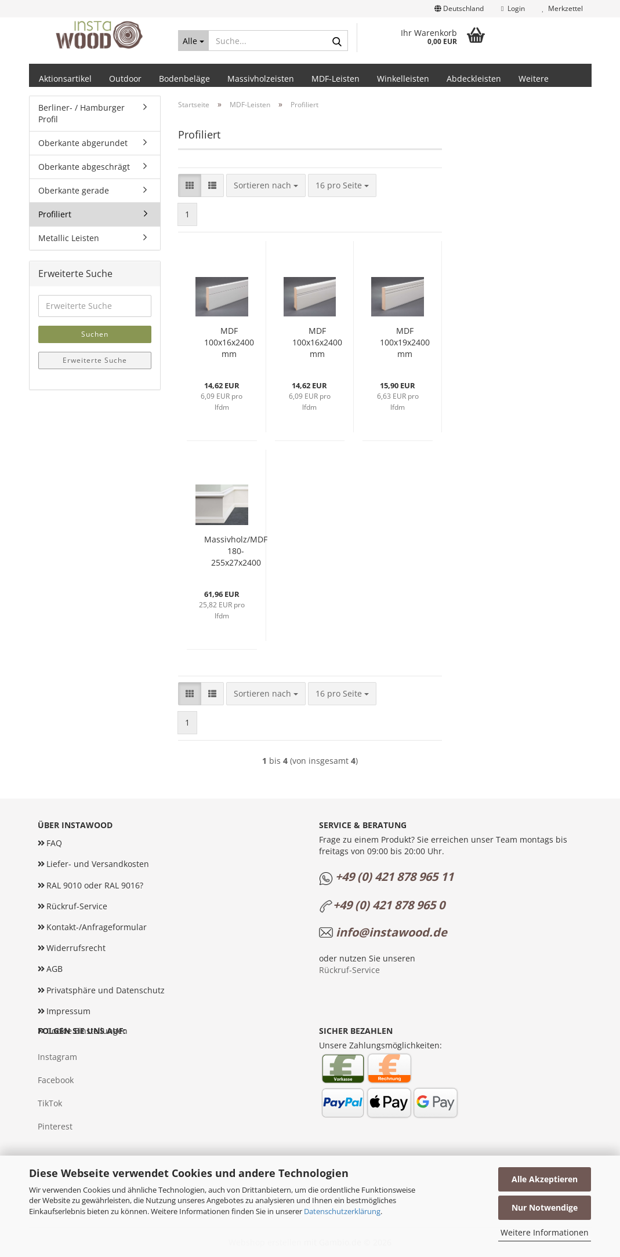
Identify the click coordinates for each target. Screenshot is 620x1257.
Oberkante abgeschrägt (84, 166)
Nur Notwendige (545, 1207)
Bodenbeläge (184, 78)
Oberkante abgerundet (83, 142)
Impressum (68, 1010)
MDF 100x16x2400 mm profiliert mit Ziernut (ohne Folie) (229, 342)
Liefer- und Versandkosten (97, 863)
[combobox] (266, 185)
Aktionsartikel (65, 78)
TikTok (50, 1103)
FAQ (54, 842)
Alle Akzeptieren (545, 1179)
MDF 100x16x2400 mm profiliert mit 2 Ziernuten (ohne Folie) (317, 342)
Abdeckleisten (474, 78)
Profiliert (54, 214)
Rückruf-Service (76, 906)
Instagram (57, 1056)
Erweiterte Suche (95, 360)
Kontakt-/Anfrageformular (96, 926)
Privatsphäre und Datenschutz (105, 990)
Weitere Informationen (545, 1232)
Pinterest (55, 1126)
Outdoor (125, 78)
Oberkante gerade (73, 190)
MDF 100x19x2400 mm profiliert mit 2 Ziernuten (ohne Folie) (405, 342)
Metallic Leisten (68, 237)
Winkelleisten (403, 78)
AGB (54, 968)
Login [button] (512, 8)
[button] (459, 8)
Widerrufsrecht (76, 947)
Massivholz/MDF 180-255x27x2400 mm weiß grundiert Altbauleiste (235, 551)
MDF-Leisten (335, 78)
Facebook (56, 1079)
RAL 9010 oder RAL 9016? (94, 885)
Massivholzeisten (260, 78)
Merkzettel (562, 8)
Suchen (94, 334)
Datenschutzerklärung (342, 1211)
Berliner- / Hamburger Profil (81, 113)
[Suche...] (193, 40)
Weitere (534, 78)
